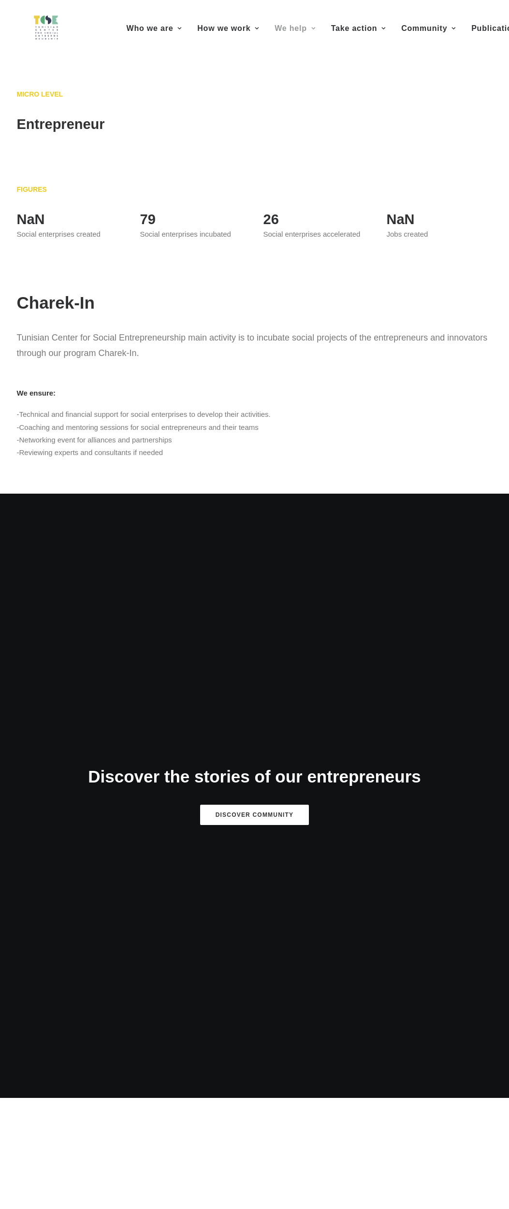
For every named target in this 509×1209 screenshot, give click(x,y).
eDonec (319, 1151)
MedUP (90, 1016)
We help (295, 28)
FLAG (254, 1006)
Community (428, 28)
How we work (228, 28)
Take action (358, 28)
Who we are (154, 28)
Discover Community (255, 599)
